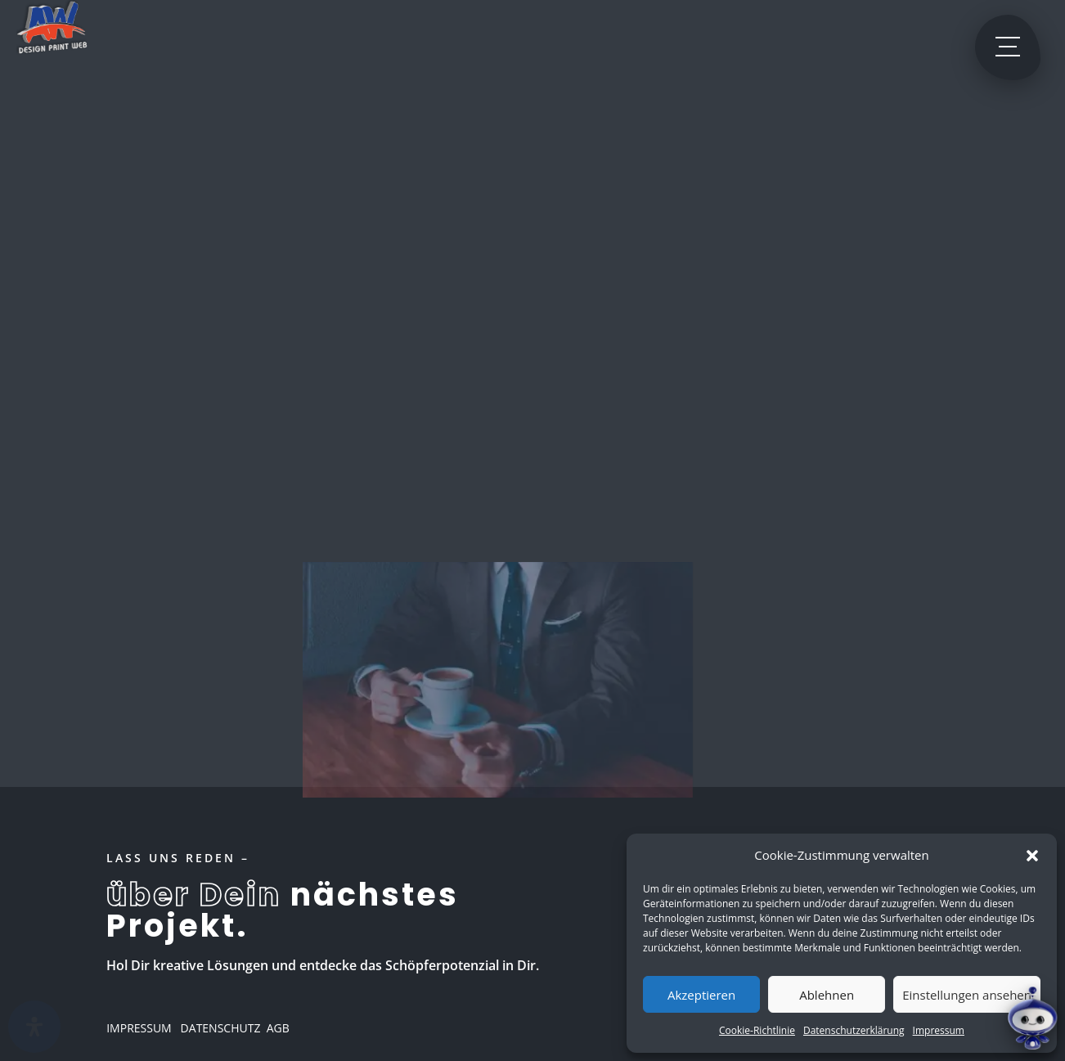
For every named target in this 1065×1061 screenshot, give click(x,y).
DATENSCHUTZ (218, 1028)
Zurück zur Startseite (497, 375)
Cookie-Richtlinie (757, 1030)
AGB (278, 1028)
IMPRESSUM (139, 1028)
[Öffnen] (34, 1026)
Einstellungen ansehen (966, 995)
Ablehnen (826, 995)
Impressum (938, 1030)
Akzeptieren (701, 995)
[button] (1032, 855)
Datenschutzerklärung (854, 1030)
